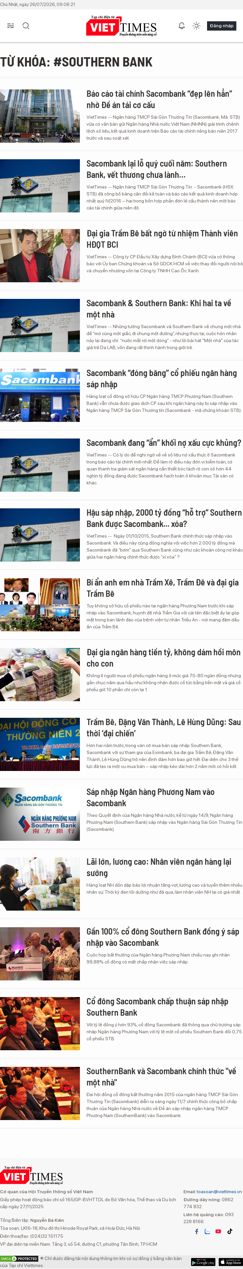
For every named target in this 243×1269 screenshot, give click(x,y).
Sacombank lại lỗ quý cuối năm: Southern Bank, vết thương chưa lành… (157, 169)
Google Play (231, 1262)
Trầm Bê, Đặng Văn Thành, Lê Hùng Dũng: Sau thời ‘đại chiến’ (164, 727)
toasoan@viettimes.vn (219, 1191)
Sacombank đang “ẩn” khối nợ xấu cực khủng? (164, 442)
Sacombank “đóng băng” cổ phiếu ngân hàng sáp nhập (162, 378)
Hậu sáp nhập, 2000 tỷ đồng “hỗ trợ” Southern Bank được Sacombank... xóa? (164, 518)
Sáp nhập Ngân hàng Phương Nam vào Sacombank (151, 797)
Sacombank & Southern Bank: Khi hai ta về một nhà (159, 308)
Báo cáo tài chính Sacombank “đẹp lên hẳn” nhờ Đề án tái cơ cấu (159, 99)
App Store (203, 1262)
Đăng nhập (222, 25)
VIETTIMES (121, 26)
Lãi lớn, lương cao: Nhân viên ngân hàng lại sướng (159, 867)
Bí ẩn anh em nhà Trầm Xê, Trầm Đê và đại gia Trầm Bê (163, 587)
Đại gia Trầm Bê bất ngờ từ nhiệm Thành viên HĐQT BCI (162, 238)
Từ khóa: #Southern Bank (76, 61)
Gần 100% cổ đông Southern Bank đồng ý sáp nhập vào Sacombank (163, 937)
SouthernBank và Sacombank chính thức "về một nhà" (161, 1076)
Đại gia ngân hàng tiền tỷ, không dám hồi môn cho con (164, 657)
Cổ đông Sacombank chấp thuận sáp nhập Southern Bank (157, 1006)
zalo (207, 1231)
